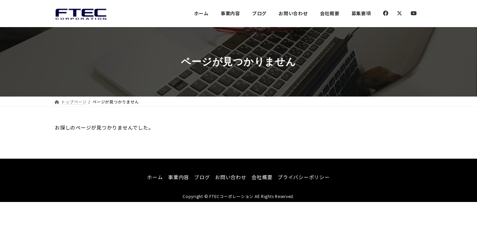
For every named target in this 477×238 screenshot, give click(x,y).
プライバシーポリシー (304, 177)
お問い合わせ (230, 177)
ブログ (202, 177)
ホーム (155, 177)
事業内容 (178, 177)
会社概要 (261, 177)
